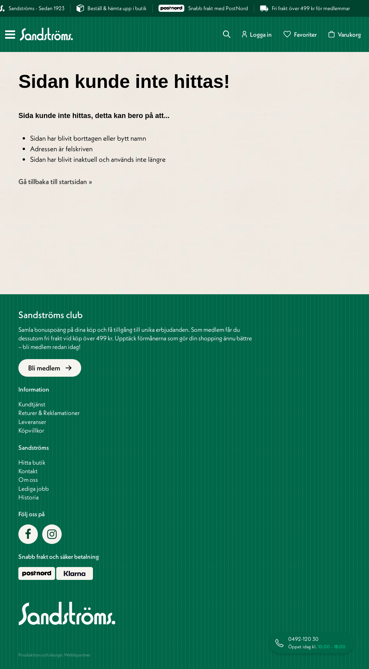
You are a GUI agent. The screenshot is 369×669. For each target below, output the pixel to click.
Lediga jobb (33, 488)
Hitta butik (31, 462)
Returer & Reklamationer (49, 413)
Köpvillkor (31, 430)
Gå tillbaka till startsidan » (55, 181)
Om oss (28, 479)
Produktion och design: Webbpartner (54, 655)
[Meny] (10, 34)
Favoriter (300, 34)
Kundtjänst (31, 404)
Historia (28, 497)
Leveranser (32, 422)
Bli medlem (49, 367)
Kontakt (27, 471)
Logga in (257, 34)
